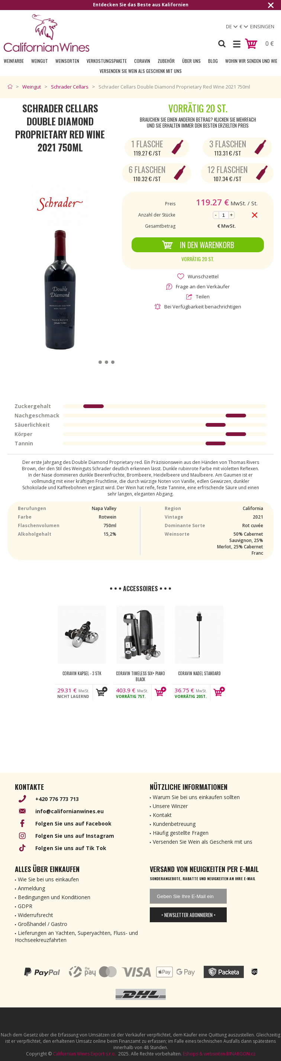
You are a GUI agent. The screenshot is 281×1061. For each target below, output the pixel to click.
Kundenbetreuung (174, 823)
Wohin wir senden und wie (251, 61)
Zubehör (166, 61)
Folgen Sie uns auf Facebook (73, 823)
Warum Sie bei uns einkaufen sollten (196, 797)
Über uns (191, 61)
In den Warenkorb (198, 244)
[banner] (46, 33)
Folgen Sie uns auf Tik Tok (70, 848)
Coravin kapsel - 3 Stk (81, 673)
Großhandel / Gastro (42, 923)
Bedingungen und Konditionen (54, 897)
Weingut (39, 61)
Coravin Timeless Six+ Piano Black (140, 676)
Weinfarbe (14, 61)
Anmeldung (31, 888)
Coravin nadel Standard (199, 673)
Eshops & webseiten (204, 1054)
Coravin (142, 61)
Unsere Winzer (170, 806)
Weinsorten (67, 61)
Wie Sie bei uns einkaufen (48, 879)
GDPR (25, 906)
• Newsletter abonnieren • (188, 915)
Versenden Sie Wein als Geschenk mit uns (141, 71)
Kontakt (162, 814)
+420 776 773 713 (57, 798)
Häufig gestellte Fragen (181, 832)
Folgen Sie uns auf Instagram (74, 835)
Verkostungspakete (107, 61)
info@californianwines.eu (69, 811)
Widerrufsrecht (35, 915)
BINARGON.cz (240, 1054)
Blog (213, 61)
